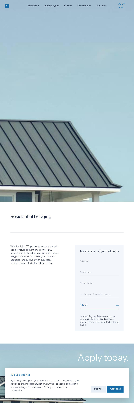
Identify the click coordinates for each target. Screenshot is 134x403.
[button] (98, 389)
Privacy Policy (50, 387)
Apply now (121, 6)
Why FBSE (33, 6)
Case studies (84, 6)
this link (83, 325)
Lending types (51, 6)
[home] (7, 6)
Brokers (68, 6)
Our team (101, 6)
